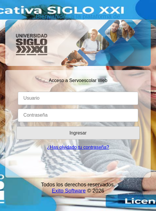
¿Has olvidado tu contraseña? (78, 147)
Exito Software (69, 191)
